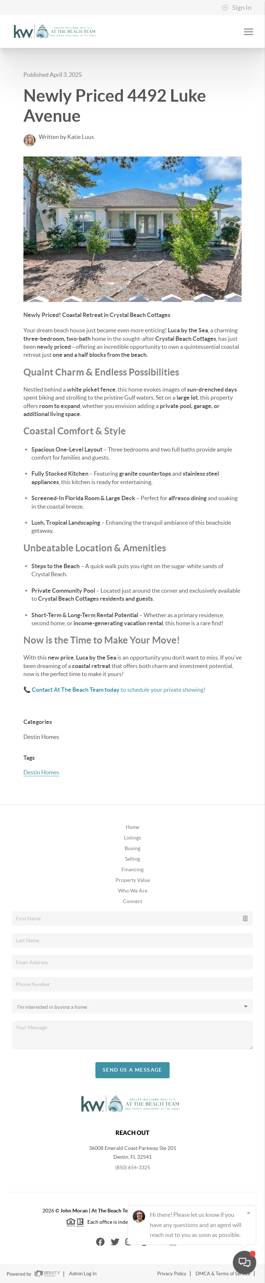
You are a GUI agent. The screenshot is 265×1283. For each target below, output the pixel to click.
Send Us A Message (132, 1070)
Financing (132, 869)
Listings (132, 838)
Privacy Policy (171, 1273)
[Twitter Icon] (114, 1242)
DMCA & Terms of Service (223, 1273)
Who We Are (132, 891)
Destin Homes (41, 772)
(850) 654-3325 (132, 1167)
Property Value (133, 880)
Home (132, 827)
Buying (132, 848)
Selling (132, 859)
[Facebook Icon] (100, 1242)
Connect (132, 901)
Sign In (236, 7)
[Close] (248, 1213)
